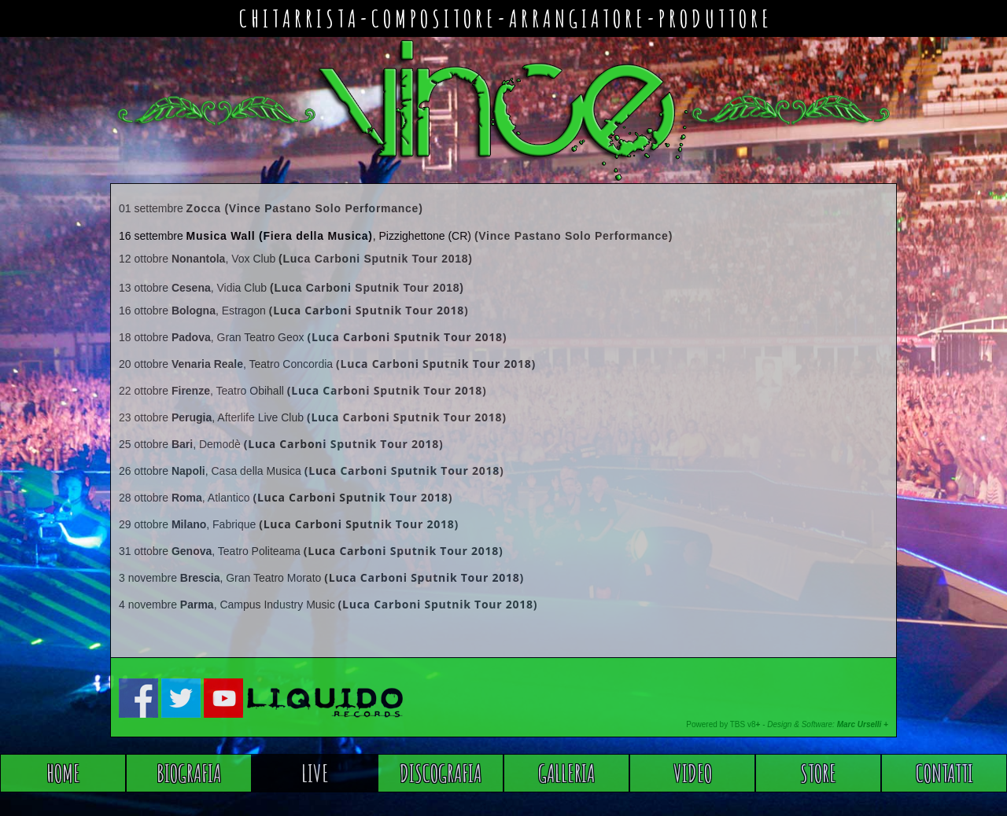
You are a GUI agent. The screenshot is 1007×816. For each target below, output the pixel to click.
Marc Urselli (859, 724)
